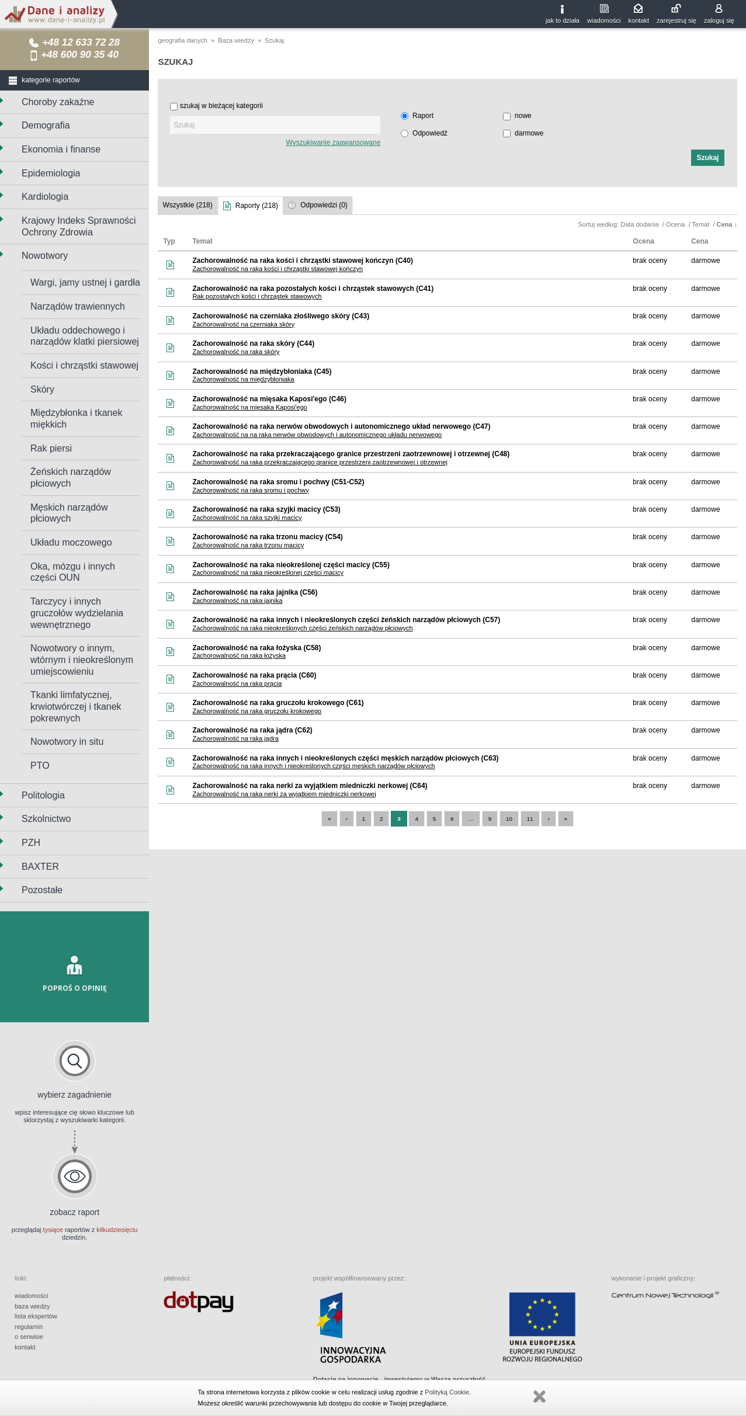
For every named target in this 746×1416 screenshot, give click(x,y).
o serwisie (29, 1336)
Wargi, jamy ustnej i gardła (85, 282)
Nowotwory (45, 256)
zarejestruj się (676, 20)
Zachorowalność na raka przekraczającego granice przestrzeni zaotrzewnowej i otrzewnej (319, 462)
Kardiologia (45, 197)
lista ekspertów (36, 1316)
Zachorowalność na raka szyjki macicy (246, 517)
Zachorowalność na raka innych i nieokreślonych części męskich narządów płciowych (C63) (345, 758)
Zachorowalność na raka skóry (235, 351)
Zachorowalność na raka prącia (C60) (254, 675)
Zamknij (539, 1396)
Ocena (676, 224)
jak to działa (563, 20)
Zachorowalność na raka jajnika (237, 600)
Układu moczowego (71, 542)
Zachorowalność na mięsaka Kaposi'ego (249, 407)
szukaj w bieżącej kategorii (221, 106)
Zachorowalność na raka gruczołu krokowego (256, 710)
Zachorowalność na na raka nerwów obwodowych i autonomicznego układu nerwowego (317, 434)
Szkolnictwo (46, 819)
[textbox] (275, 125)
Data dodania (640, 224)
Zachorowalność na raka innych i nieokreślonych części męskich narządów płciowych (313, 765)
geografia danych (182, 40)
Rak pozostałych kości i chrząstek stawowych (256, 296)
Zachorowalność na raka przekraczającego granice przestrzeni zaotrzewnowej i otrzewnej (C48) (350, 454)
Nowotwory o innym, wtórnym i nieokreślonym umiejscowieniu (81, 659)
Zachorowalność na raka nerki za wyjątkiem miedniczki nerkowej (284, 793)
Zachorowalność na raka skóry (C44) (253, 343)
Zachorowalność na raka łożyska (239, 655)
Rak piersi (51, 448)
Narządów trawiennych (77, 306)
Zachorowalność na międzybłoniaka (243, 379)
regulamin (29, 1326)
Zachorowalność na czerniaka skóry (243, 324)
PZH (31, 843)
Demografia (46, 125)
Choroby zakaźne (58, 102)
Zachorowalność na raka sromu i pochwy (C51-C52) (278, 482)
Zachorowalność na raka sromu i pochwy (250, 490)
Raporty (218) (256, 206)
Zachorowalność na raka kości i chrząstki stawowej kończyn (277, 268)
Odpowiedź (429, 133)
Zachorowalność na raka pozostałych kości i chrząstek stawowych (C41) (312, 288)
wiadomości (603, 20)
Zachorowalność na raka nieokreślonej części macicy (267, 572)
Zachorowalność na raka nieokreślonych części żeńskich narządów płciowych (302, 627)
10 (509, 818)
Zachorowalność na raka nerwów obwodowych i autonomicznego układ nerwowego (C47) (341, 426)
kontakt (639, 20)
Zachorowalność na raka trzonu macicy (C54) (267, 537)
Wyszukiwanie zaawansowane (333, 142)
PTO (40, 766)
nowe (523, 116)
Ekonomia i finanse (61, 149)
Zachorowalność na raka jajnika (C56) (254, 592)
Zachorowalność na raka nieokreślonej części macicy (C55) (290, 565)
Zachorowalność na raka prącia (237, 683)
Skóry (42, 389)
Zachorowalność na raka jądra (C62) (252, 730)
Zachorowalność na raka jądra (235, 738)
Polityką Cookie (447, 1392)
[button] (707, 158)
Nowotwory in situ (66, 742)
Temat (701, 224)
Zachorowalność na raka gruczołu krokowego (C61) (277, 703)
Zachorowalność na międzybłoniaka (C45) (261, 371)
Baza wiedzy (236, 40)
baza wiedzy (32, 1306)
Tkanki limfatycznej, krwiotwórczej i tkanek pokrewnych (76, 706)
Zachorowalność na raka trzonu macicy (248, 545)
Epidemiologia (51, 173)
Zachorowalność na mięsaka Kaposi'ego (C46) (269, 399)
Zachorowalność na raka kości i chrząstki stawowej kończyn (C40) (302, 260)
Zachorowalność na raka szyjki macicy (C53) (266, 509)
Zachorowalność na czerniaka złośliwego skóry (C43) (280, 316)
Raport (422, 116)
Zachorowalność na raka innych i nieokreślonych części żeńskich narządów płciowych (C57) (346, 620)
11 (530, 818)
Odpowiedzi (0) (324, 205)
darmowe (529, 133)
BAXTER (40, 867)
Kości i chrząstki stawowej (84, 365)
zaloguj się (719, 20)
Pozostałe (42, 890)
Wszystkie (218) (187, 205)
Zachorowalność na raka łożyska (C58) (256, 648)
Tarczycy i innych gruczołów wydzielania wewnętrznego (76, 612)
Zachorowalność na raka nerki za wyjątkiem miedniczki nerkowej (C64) (309, 786)
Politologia (43, 795)
